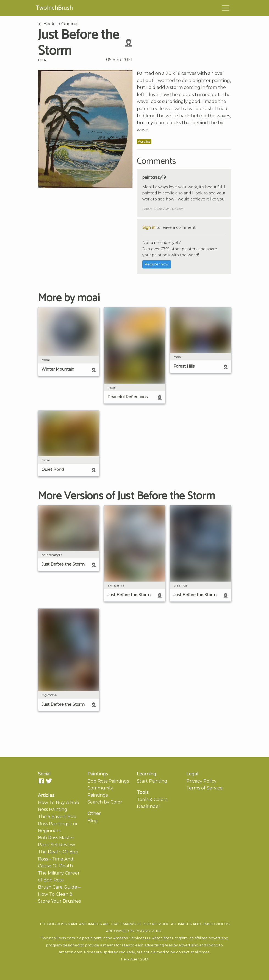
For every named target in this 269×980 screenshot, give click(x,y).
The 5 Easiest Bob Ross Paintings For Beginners (58, 823)
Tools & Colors (152, 799)
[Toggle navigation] (226, 8)
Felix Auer (130, 959)
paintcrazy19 (154, 177)
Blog (92, 820)
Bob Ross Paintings (108, 781)
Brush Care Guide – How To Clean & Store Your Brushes (59, 894)
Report (147, 209)
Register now (156, 264)
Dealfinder (148, 806)
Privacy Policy (201, 781)
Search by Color (104, 802)
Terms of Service (204, 788)
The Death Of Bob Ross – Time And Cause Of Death (58, 858)
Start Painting (152, 781)
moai (43, 59)
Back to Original (58, 23)
